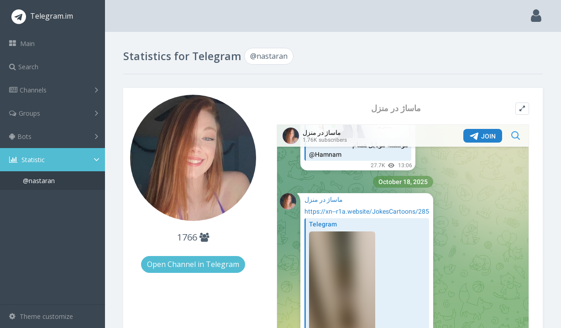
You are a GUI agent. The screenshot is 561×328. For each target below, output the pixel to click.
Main (22, 43)
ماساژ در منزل (396, 108)
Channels (53, 89)
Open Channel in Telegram (193, 264)
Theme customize (41, 316)
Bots (53, 136)
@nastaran (39, 180)
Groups (53, 113)
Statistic (55, 159)
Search (23, 66)
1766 (193, 237)
